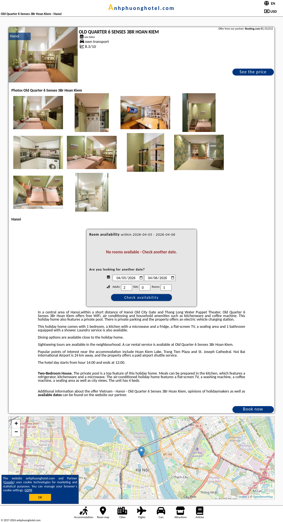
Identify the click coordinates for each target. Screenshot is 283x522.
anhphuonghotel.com (141, 8)
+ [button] (16, 424)
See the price (253, 71)
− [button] (16, 432)
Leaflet (243, 496)
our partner (117, 395)
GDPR (28, 490)
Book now (253, 409)
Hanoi (14, 36)
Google (9, 482)
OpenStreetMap (263, 496)
